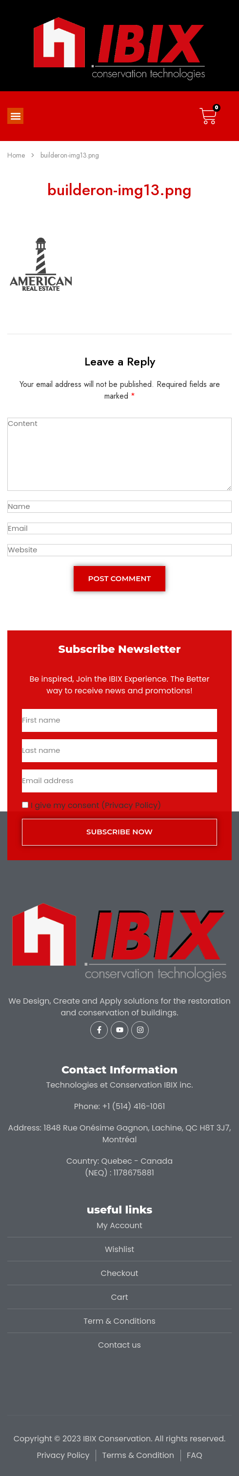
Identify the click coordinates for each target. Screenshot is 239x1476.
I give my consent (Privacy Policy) (96, 805)
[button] (15, 116)
